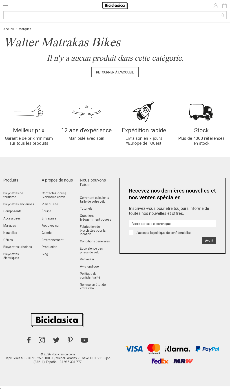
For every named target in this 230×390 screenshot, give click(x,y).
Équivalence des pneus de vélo (91, 250)
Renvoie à (87, 259)
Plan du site (50, 204)
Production (49, 247)
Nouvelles (10, 233)
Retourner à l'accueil (115, 72)
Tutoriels (86, 208)
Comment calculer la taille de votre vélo (94, 199)
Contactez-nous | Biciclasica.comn (54, 195)
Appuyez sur (51, 225)
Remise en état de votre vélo (93, 286)
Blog (45, 254)
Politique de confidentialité (90, 275)
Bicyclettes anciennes (18, 204)
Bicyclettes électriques (11, 256)
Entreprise (49, 218)
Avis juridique (89, 266)
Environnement (53, 240)
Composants (12, 211)
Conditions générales (95, 241)
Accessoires (12, 218)
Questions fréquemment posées (95, 217)
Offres (8, 240)
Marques (9, 225)
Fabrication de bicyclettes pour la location (93, 230)
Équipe (46, 211)
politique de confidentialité (172, 233)
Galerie (47, 233)
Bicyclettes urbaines (17, 247)
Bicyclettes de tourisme (13, 195)
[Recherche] (115, 15)
